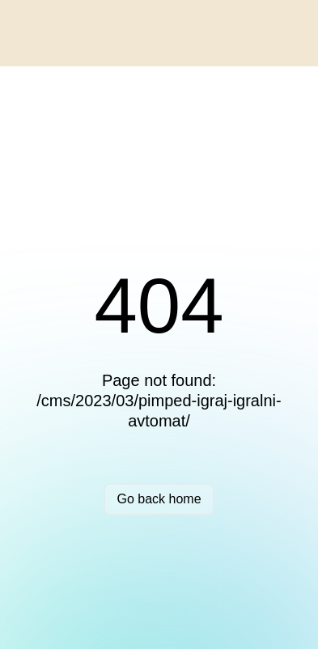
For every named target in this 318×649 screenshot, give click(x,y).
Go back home (159, 499)
